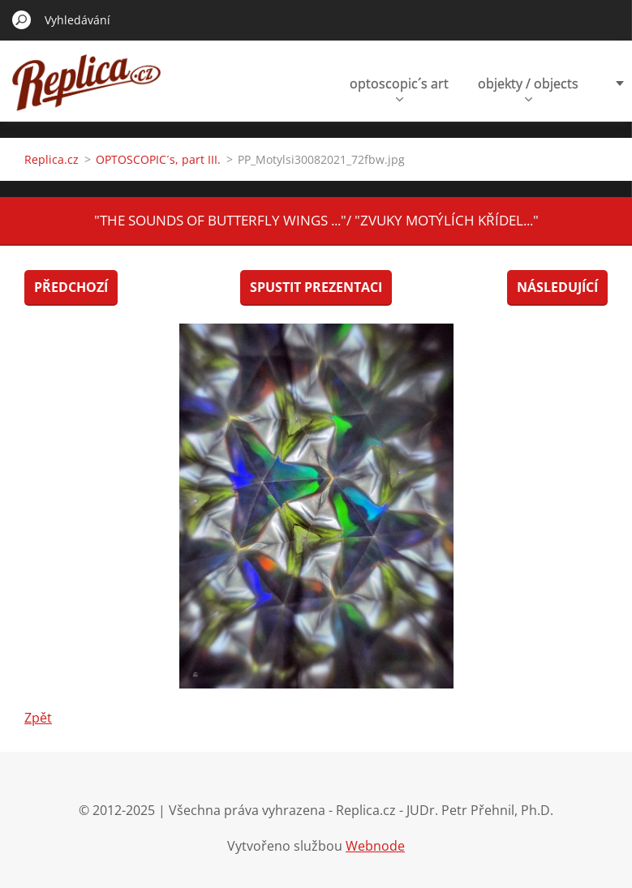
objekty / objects (528, 88)
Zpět (38, 718)
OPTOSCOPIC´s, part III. (158, 159)
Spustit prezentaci (316, 287)
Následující (557, 287)
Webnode (375, 846)
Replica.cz (51, 159)
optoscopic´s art (399, 88)
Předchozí (71, 287)
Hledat (22, 19)
